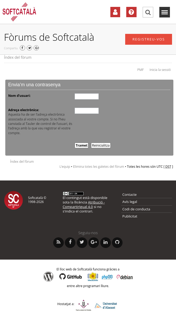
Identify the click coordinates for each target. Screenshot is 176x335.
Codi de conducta (136, 209)
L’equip (65, 166)
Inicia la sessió (160, 69)
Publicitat (129, 216)
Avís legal (129, 201)
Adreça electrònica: (23, 110)
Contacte (129, 194)
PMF (140, 69)
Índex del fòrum (17, 57)
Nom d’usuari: (19, 95)
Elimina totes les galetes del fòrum (98, 166)
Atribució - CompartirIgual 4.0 (84, 204)
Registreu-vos (148, 39)
